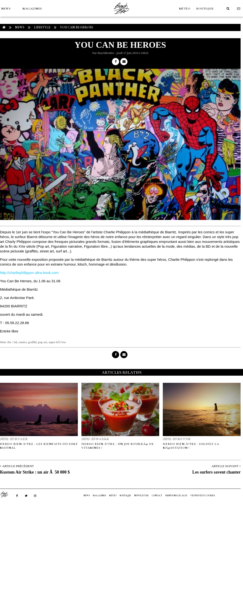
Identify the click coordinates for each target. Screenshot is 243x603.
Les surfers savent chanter (216, 472)
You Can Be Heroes (76, 27)
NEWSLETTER (141, 495)
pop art (42, 342)
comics (22, 342)
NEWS (6, 9)
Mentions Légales (176, 495)
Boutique (205, 9)
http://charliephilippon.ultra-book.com (29, 273)
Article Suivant (224, 466)
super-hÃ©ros (57, 342)
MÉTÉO (184, 9)
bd (15, 342)
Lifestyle (42, 27)
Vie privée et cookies (202, 495)
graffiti (32, 342)
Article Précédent (18, 466)
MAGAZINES (32, 9)
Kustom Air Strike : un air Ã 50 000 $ (35, 472)
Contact (157, 495)
